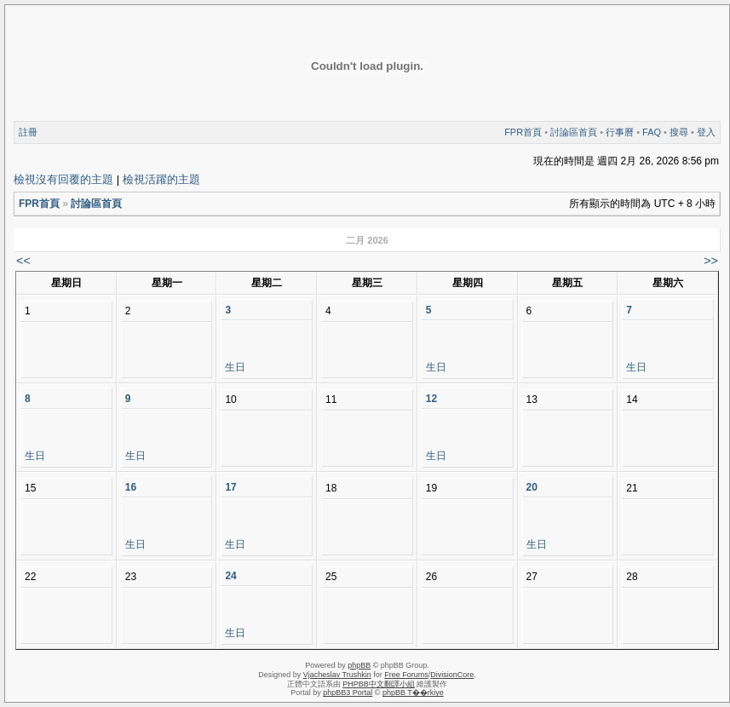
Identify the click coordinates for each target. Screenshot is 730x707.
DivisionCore (452, 674)
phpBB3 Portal (347, 692)
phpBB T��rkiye (413, 692)
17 (230, 487)
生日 (235, 367)
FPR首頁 (523, 132)
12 (431, 399)
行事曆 (620, 132)
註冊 (28, 132)
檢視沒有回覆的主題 (63, 179)
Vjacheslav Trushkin (337, 674)
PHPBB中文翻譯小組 (378, 684)
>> (711, 260)
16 (130, 487)
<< (23, 260)
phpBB (359, 665)
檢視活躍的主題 (161, 179)
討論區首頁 (573, 132)
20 (531, 487)
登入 (706, 132)
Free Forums (406, 674)
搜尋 (679, 132)
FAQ (651, 132)
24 (230, 576)
